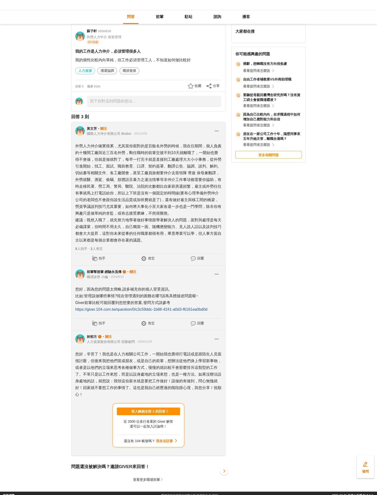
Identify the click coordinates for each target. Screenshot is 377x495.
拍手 (102, 258)
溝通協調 (107, 71)
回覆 (200, 258)
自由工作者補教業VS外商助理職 (267, 79)
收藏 (198, 86)
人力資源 (85, 71)
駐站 (188, 17)
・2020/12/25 (143, 341)
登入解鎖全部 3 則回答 (148, 411)
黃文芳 (92, 128)
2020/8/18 (104, 31)
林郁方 (92, 337)
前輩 (159, 17)
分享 (216, 86)
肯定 (151, 258)
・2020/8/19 (116, 276)
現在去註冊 (164, 441)
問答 (131, 17)
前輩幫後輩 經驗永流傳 (104, 272)
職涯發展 (129, 71)
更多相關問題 (268, 155)
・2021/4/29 (139, 133)
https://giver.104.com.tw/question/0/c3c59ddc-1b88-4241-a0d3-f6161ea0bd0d (141, 309)
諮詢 (217, 17)
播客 (246, 17)
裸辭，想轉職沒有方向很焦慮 (265, 64)
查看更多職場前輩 (146, 480)
